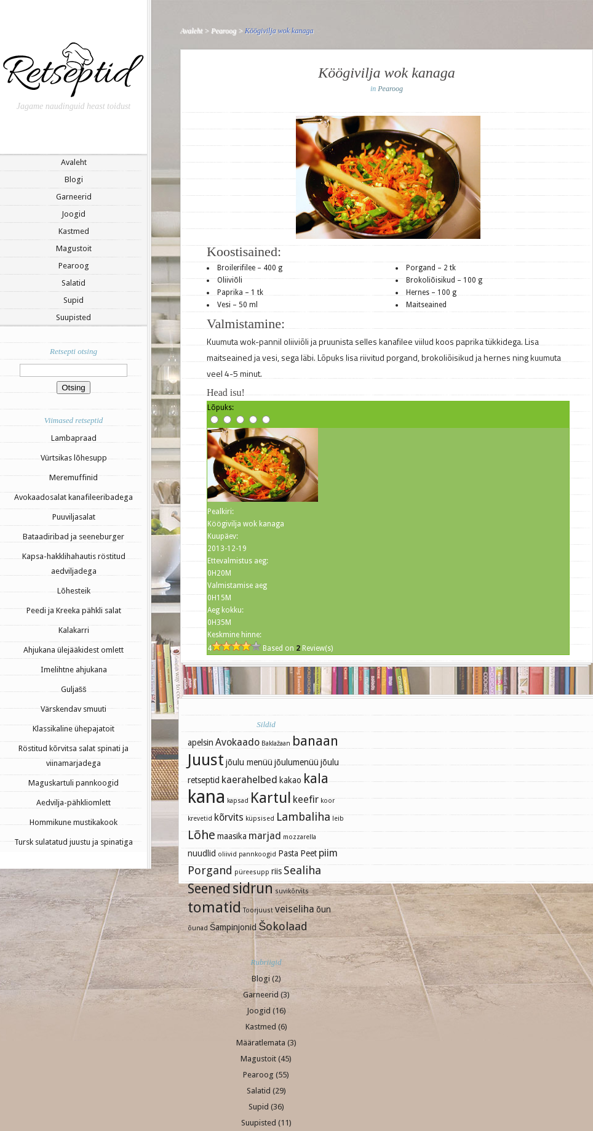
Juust (206, 760)
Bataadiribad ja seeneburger (73, 536)
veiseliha (294, 909)
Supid (73, 300)
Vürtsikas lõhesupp (74, 457)
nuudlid (202, 853)
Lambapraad (74, 438)
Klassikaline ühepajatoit (73, 728)
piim (328, 853)
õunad (198, 928)
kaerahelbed (249, 780)
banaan (315, 741)
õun (323, 909)
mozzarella (299, 837)
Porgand (210, 870)
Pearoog (73, 265)
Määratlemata (260, 1042)
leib (338, 819)
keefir (306, 799)
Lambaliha (303, 816)
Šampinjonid (233, 927)
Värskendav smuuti (73, 709)
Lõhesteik (73, 590)
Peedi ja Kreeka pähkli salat (73, 610)
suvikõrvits (292, 891)
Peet (308, 853)
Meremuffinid (73, 477)
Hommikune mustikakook (73, 822)
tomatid (214, 907)
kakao (290, 780)
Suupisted (73, 317)
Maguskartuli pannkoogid (73, 782)
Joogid (74, 214)
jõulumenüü (296, 762)
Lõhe (201, 834)
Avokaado (237, 742)
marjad (265, 836)
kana (206, 796)
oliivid (227, 854)
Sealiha (302, 870)
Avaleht (74, 162)
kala (315, 778)
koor (327, 801)
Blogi (74, 179)
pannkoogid (257, 854)
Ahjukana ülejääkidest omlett (73, 649)
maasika (232, 836)
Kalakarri (73, 630)
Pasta (288, 853)
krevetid (200, 819)
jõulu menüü (249, 762)
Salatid (74, 283)
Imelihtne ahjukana (74, 669)
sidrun (253, 888)
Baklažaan (275, 743)
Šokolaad (283, 926)
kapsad (238, 801)
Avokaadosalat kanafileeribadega (73, 497)
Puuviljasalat (73, 516)
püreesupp (251, 872)
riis (276, 871)
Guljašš (74, 689)
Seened (209, 888)
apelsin (200, 742)
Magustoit (74, 248)
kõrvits (229, 817)
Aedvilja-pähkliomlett (73, 802)
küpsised (259, 819)
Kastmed (73, 231)
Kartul (270, 798)
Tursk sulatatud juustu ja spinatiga (73, 842)
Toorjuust (258, 910)
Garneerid (74, 196)
